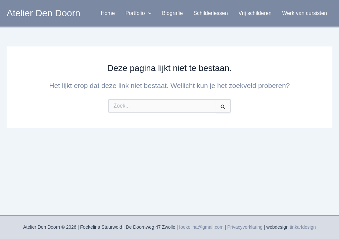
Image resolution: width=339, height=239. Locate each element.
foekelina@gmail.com (201, 227)
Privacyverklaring (245, 227)
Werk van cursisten (304, 13)
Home (108, 13)
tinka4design (303, 227)
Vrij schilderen (254, 13)
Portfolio (138, 13)
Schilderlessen (210, 13)
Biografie (172, 13)
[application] (148, 13)
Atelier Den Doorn (43, 13)
